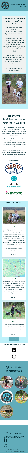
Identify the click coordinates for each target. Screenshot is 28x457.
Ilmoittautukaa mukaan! (14, 330)
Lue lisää (14, 254)
